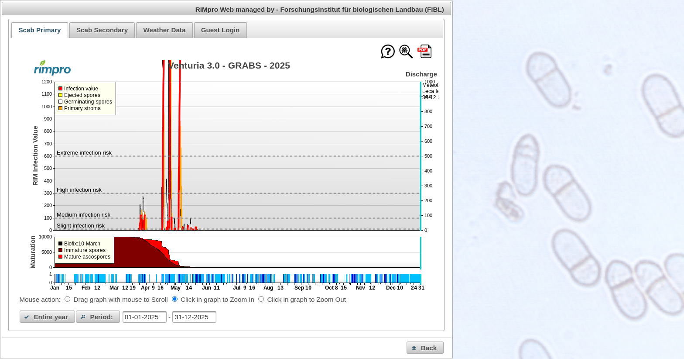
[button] (47, 317)
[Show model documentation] (406, 52)
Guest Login (220, 30)
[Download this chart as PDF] (424, 52)
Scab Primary (39, 30)
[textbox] (145, 317)
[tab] (39, 30)
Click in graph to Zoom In (217, 299)
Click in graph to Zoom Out (306, 299)
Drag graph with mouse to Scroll (121, 299)
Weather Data (165, 30)
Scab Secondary (102, 30)
